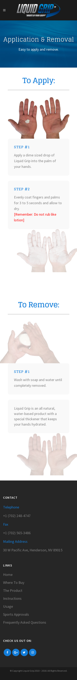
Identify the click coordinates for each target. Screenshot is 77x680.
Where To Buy (13, 582)
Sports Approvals (16, 614)
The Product (12, 590)
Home (8, 574)
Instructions (12, 598)
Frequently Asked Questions (24, 622)
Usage (8, 606)
